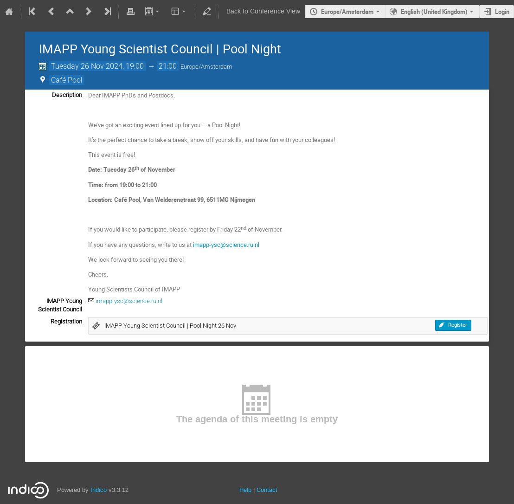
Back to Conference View (263, 11)
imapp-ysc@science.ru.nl (129, 300)
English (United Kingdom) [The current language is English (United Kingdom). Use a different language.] (434, 11)
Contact (267, 490)
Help (245, 490)
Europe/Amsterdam (347, 11)
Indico (98, 490)
